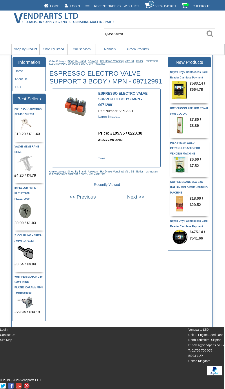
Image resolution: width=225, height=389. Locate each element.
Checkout (201, 6)
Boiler (139, 61)
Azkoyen (93, 61)
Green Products (138, 49)
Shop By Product (25, 49)
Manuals (110, 49)
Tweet (101, 158)
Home (54, 6)
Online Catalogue (57, 61)
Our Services (82, 49)
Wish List (131, 6)
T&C (18, 87)
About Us (21, 79)
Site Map (6, 340)
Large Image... (109, 116)
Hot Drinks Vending (111, 61)
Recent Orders (107, 6)
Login (75, 6)
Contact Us (7, 335)
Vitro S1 (129, 61)
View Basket (165, 6)
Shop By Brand (53, 49)
